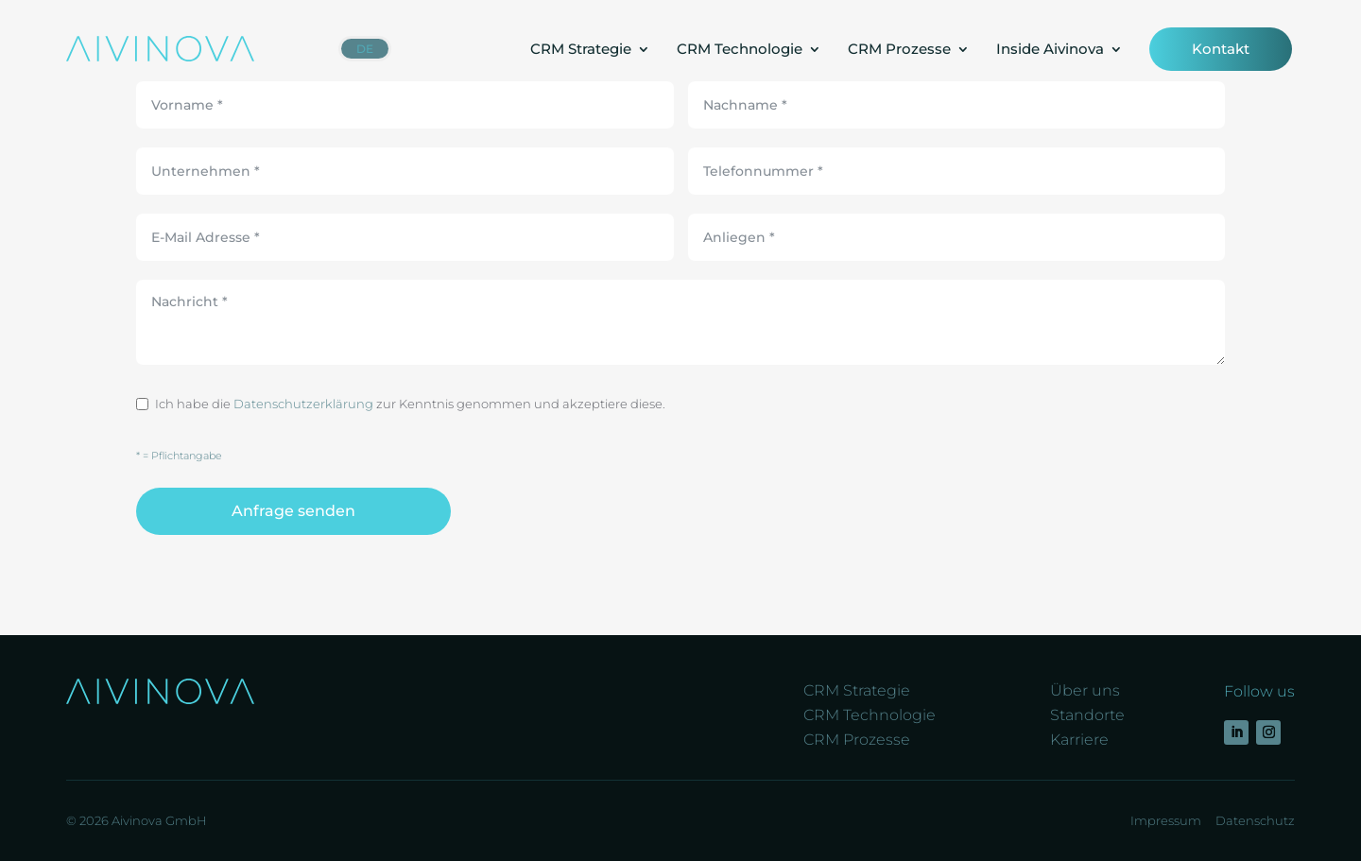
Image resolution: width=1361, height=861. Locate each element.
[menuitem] (364, 49)
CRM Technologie (739, 49)
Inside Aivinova (1050, 49)
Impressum (1165, 820)
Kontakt (1220, 49)
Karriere (1079, 740)
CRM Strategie (580, 49)
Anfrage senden (293, 511)
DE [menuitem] (364, 49)
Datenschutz (1255, 820)
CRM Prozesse (899, 49)
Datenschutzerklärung (303, 403)
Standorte (1087, 715)
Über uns (1085, 690)
